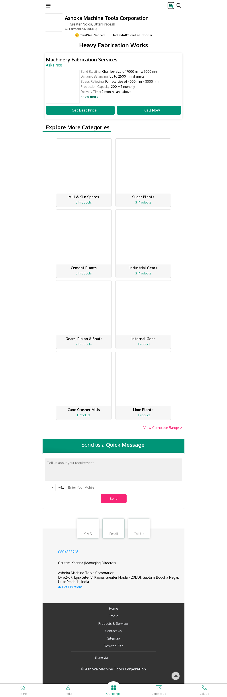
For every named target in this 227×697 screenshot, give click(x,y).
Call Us (139, 529)
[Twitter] (133, 657)
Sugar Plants (143, 197)
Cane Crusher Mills (84, 409)
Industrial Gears (143, 268)
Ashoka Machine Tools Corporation (107, 18)
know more (89, 96)
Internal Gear (143, 339)
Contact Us (113, 631)
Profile (113, 616)
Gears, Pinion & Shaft (83, 339)
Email (113, 529)
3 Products (143, 202)
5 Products (84, 202)
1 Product (143, 344)
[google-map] (119, 586)
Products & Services (113, 623)
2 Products (84, 344)
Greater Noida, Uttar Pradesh (90, 24)
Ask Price (54, 65)
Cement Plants (84, 268)
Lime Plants (143, 409)
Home (113, 608)
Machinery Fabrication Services (81, 60)
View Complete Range (162, 427)
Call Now (149, 110)
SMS (88, 529)
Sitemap (113, 638)
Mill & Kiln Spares (83, 197)
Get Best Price (80, 110)
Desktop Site (113, 646)
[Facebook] (114, 657)
